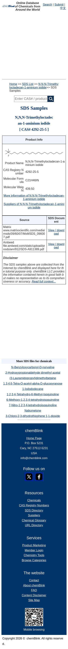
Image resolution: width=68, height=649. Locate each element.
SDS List (27, 84)
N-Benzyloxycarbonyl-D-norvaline (32, 367)
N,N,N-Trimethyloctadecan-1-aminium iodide (34, 86)
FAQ (34, 590)
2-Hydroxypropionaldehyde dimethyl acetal (32, 372)
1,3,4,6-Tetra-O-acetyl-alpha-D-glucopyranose (32, 383)
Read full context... (44, 281)
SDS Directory (34, 510)
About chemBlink (34, 585)
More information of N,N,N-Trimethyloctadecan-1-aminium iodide (34, 197)
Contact (34, 580)
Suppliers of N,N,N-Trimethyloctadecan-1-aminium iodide (34, 206)
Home (13, 84)
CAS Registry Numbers (34, 505)
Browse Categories (34, 560)
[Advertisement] (34, 45)
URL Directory (34, 525)
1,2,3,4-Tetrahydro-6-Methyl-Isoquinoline (33, 394)
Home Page (34, 438)
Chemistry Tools (34, 555)
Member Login (34, 550)
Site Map (34, 600)
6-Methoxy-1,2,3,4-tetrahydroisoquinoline (32, 399)
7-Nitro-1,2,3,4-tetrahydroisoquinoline (33, 405)
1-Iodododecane (32, 388)
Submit (59, 4)
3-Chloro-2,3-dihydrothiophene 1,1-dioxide (33, 416)
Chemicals (34, 500)
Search (47, 4)
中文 (63, 8)
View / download (56, 232)
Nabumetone (32, 410)
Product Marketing (34, 545)
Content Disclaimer (34, 595)
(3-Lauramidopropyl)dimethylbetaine (33, 378)
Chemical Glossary (34, 520)
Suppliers (34, 515)
